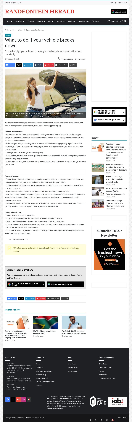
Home (8, 30)
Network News (73, 367)
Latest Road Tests (105, 367)
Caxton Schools (83, 21)
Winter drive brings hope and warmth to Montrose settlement (115, 203)
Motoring (40, 21)
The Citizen (95, 21)
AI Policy (39, 385)
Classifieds (18, 21)
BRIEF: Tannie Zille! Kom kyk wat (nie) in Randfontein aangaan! (116, 191)
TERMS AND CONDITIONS (45, 382)
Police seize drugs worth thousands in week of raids (114, 179)
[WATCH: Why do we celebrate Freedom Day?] (45, 322)
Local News (72, 364)
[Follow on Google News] (65, 284)
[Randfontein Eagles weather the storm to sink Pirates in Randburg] (98, 167)
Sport (50, 21)
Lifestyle (30, 21)
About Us (71, 21)
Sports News (72, 371)
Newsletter (103, 375)
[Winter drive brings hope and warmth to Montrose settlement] (98, 203)
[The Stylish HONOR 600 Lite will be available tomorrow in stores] (74, 322)
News (8, 21)
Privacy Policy (41, 375)
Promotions (60, 21)
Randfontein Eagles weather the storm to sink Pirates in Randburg (116, 167)
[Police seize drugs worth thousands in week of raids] (98, 179)
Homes (101, 371)
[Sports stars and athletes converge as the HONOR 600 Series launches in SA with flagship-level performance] (17, 322)
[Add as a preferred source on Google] (119, 11)
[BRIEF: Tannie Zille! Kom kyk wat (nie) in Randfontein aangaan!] (98, 191)
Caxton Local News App (107, 378)
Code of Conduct (42, 378)
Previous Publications (44, 371)
